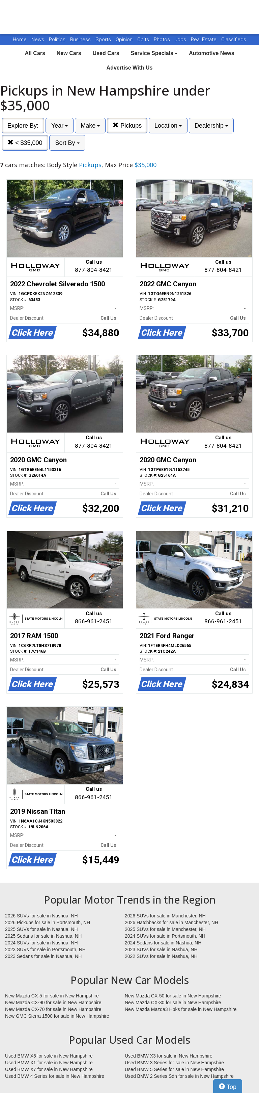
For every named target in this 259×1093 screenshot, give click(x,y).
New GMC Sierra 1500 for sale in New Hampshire (57, 1016)
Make (90, 125)
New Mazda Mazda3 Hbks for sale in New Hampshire (180, 1009)
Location (168, 125)
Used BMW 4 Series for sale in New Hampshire (54, 1076)
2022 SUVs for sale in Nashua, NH (161, 956)
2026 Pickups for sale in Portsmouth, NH (47, 922)
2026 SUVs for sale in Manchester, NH (165, 915)
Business (81, 39)
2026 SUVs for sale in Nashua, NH (41, 915)
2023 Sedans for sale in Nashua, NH (43, 956)
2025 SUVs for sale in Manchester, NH (165, 929)
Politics (57, 39)
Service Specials (154, 53)
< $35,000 (24, 142)
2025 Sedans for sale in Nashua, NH (43, 936)
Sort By (67, 142)
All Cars (35, 53)
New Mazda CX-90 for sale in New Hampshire (53, 1002)
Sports (103, 39)
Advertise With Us (130, 68)
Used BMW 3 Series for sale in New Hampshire (174, 1062)
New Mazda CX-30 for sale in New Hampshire (173, 1002)
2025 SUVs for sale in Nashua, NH (41, 929)
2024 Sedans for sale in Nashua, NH (163, 942)
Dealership (211, 125)
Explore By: (22, 125)
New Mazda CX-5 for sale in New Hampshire (52, 995)
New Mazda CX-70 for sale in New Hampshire (53, 1009)
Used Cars (106, 53)
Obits (143, 39)
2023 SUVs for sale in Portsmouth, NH (45, 949)
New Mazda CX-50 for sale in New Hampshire (173, 995)
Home (20, 39)
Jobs (181, 39)
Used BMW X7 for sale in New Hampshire (49, 1069)
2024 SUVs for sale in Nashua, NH (41, 942)
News (37, 39)
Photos (162, 39)
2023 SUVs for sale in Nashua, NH (161, 949)
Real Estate (204, 39)
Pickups (127, 125)
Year (59, 125)
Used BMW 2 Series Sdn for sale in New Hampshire (179, 1076)
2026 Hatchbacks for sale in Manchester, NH (171, 922)
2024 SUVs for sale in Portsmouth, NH (165, 936)
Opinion (125, 39)
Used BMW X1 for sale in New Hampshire (49, 1062)
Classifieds (233, 39)
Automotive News (211, 53)
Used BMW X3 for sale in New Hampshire (168, 1056)
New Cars (69, 53)
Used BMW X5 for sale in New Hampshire (49, 1056)
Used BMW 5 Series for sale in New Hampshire (174, 1069)
